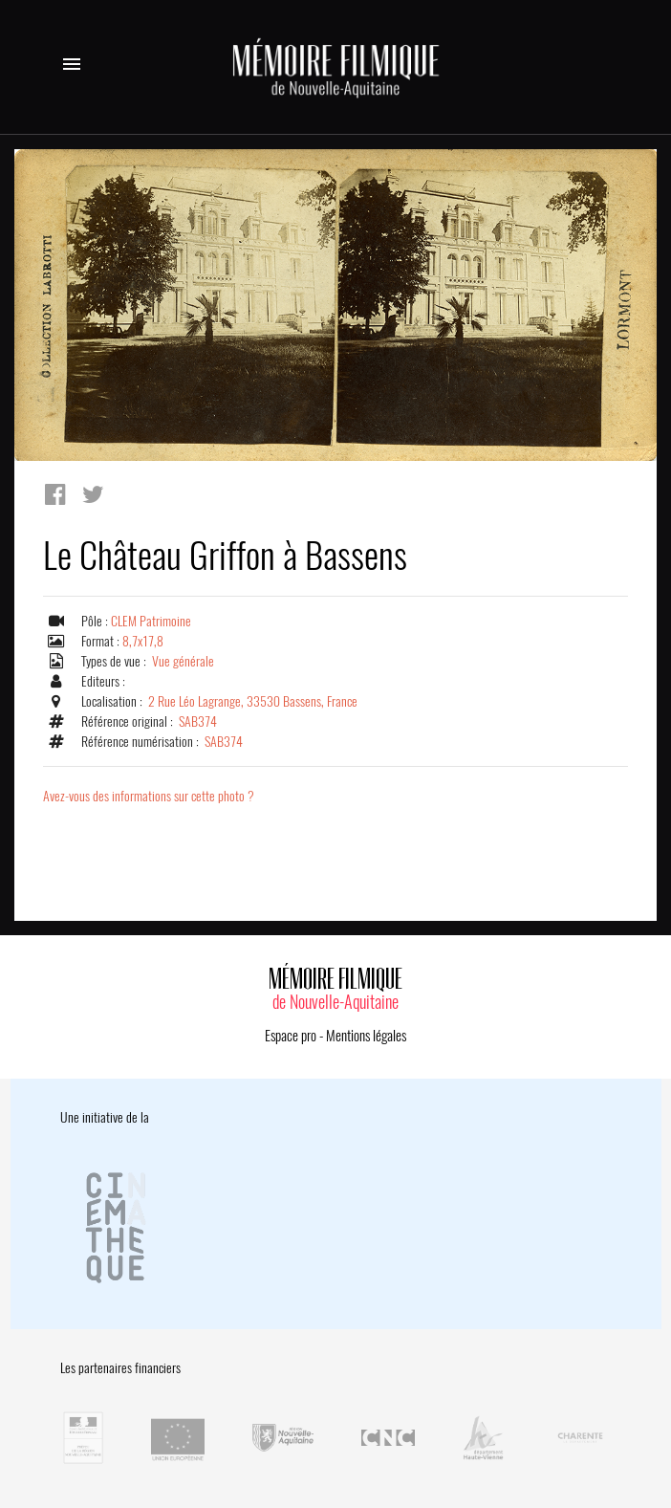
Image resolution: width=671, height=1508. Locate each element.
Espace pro (290, 1035)
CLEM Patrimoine (151, 621)
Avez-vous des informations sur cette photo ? (148, 796)
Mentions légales (366, 1035)
